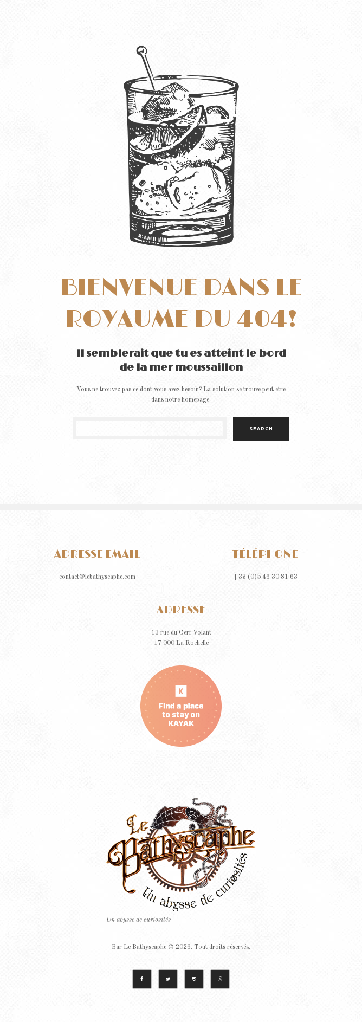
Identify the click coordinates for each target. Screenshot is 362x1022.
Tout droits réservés (221, 947)
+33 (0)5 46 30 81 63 (265, 577)
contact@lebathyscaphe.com (97, 577)
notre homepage (187, 400)
